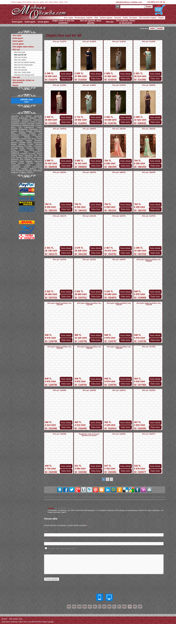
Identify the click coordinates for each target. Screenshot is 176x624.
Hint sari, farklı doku (22, 72)
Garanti (117, 18)
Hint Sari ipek (19, 52)
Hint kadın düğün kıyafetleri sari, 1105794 (89, 347)
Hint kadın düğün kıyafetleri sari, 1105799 (59, 303)
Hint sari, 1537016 (59, 259)
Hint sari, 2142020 (89, 41)
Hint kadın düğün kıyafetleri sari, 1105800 (149, 260)
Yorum (46, 552)
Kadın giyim (30, 22)
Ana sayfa (68, 18)
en (74, 606)
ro (124, 606)
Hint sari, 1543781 (119, 216)
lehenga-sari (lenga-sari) (24, 75)
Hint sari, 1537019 (148, 216)
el (95, 606)
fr (135, 606)
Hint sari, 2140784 (119, 85)
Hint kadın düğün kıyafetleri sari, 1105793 (119, 347)
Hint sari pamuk (20, 70)
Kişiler (161, 18)
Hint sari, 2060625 (89, 129)
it (100, 606)
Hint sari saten (20, 60)
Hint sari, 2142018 (119, 41)
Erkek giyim (17, 22)
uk (140, 606)
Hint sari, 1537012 (89, 259)
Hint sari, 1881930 (148, 172)
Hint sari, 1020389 (59, 434)
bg (84, 606)
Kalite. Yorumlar (130, 18)
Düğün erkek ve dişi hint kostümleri (63, 22)
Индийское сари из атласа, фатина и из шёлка (89, 434)
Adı (45, 531)
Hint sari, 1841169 (89, 216)
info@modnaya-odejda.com (129, 2)
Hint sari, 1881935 (119, 129)
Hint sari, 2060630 (148, 85)
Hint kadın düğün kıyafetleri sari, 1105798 (89, 303)
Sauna (15, 85)
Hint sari (16, 49)
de (109, 606)
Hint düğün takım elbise (23, 47)
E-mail (46, 540)
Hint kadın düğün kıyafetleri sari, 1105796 (149, 303)
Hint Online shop (15, 619)
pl (114, 606)
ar (79, 606)
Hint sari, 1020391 (148, 390)
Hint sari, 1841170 (59, 216)
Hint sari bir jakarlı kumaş (24, 62)
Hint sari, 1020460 (59, 390)
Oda (96, 18)
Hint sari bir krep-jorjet (23, 65)
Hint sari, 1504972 (119, 259)
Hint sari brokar (20, 57)
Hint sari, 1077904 (148, 347)
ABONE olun (26, 100)
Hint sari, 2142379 (59, 41)
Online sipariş (106, 18)
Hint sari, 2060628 (59, 129)
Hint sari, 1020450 (89, 390)
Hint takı (109, 22)
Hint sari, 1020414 (119, 390)
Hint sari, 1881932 (89, 172)
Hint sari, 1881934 (148, 129)
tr (130, 606)
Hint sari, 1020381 (119, 434)
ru (69, 606)
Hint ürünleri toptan (147, 18)
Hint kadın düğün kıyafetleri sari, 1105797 (119, 303)
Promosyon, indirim (83, 18)
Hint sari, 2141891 (59, 85)
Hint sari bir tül (20, 55)
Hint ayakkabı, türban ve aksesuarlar (125, 22)
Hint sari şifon (20, 67)
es (104, 606)
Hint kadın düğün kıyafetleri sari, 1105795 (59, 347)
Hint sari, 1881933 (59, 172)
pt (119, 606)
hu (90, 606)
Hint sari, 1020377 (148, 434)
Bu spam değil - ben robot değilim (62, 548)
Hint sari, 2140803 (89, 85)
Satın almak (66, 74)
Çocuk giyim (43, 22)
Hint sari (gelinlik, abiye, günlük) (91, 22)
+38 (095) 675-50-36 (156, 2)
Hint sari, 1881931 (119, 172)
